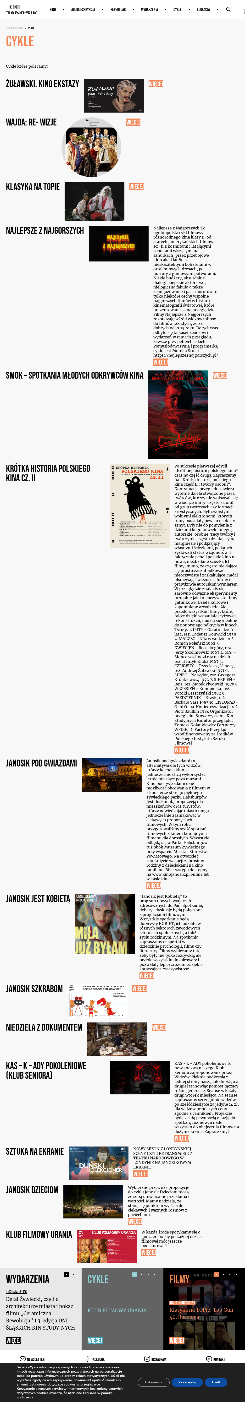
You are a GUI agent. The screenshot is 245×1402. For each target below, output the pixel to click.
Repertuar (118, 9)
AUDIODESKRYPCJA (83, 9)
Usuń (216, 1382)
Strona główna (14, 28)
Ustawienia (153, 1382)
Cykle (177, 9)
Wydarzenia (149, 9)
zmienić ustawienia (32, 1384)
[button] (66, 1274)
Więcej (13, 1340)
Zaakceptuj (187, 1382)
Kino (53, 9)
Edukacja (203, 9)
